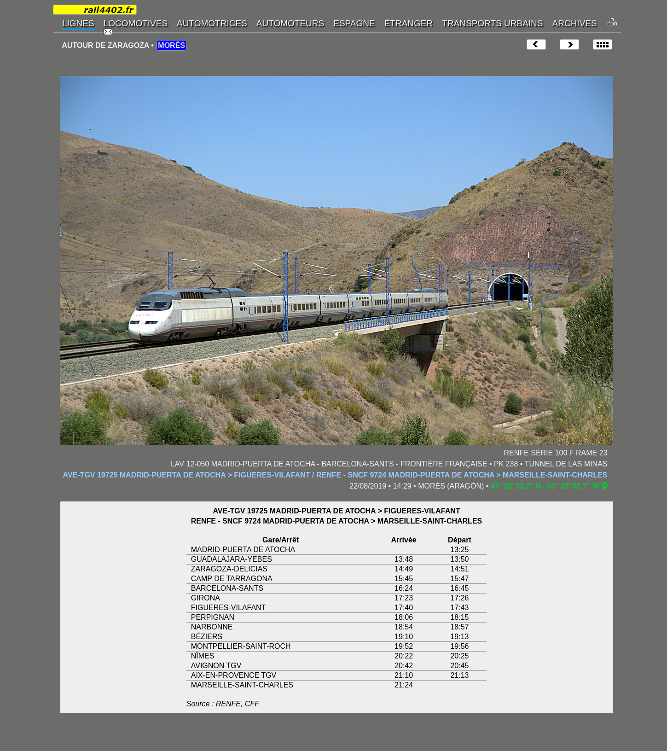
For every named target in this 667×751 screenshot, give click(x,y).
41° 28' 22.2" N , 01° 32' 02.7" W (545, 486)
